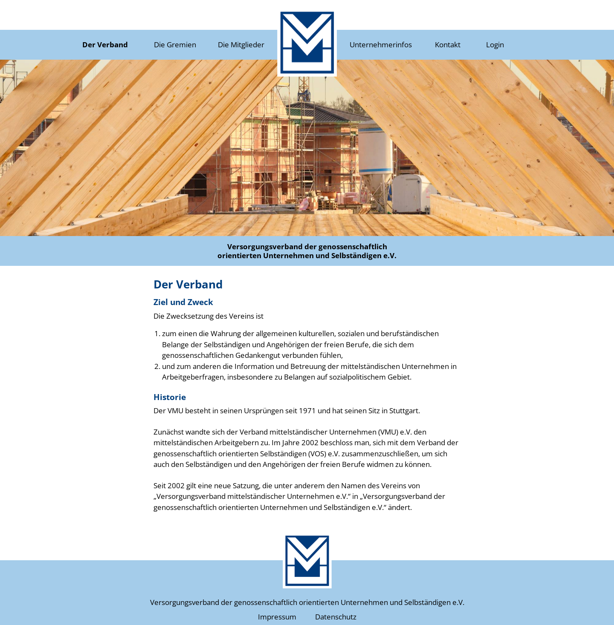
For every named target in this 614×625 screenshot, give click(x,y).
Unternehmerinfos (381, 44)
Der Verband (105, 44)
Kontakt (447, 44)
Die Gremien (175, 44)
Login (495, 44)
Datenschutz (335, 617)
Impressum (277, 617)
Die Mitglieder (241, 44)
